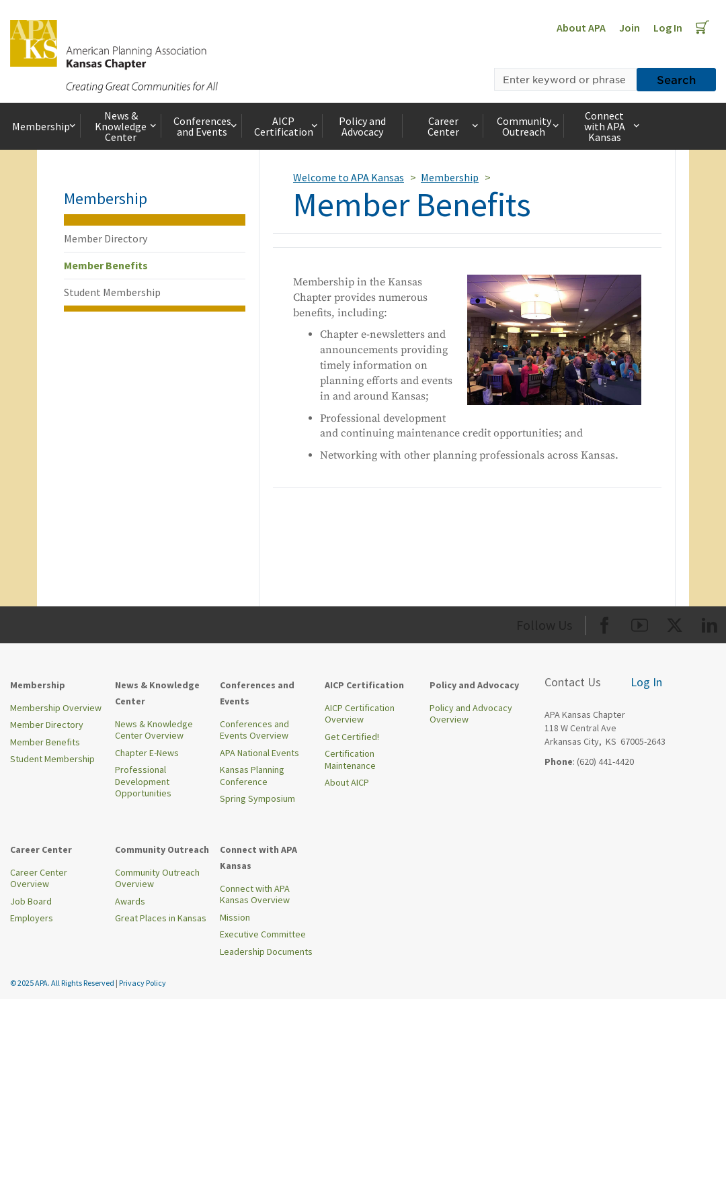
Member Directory (105, 238)
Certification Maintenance (350, 759)
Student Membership (112, 292)
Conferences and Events (206, 126)
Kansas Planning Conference (252, 776)
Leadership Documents (266, 951)
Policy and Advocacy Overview (471, 714)
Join (629, 27)
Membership (45, 126)
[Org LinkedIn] (709, 622)
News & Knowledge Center (126, 126)
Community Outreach (529, 126)
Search (676, 79)
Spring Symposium (257, 798)
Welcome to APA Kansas (348, 177)
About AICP (347, 782)
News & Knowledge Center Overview (154, 730)
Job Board (31, 901)
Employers (31, 918)
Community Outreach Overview (157, 878)
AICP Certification (287, 126)
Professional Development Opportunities (143, 781)
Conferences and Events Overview (254, 730)
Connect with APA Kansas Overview (255, 894)
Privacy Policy (142, 983)
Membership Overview (56, 708)
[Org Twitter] (674, 622)
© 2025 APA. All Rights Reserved (63, 983)
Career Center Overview (38, 878)
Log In (667, 27)
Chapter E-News (147, 753)
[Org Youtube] (639, 622)
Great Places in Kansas (160, 918)
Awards (130, 901)
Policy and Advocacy (362, 126)
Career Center (454, 126)
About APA (581, 27)
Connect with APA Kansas (613, 126)
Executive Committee (263, 934)
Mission (235, 917)
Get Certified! (352, 737)
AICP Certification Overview (360, 714)
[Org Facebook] (604, 622)
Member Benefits (106, 265)
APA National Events (259, 753)
